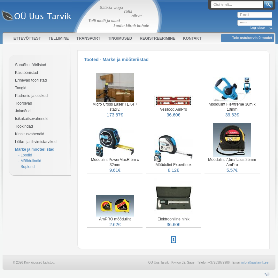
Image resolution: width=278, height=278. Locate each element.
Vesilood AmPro (173, 109)
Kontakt (192, 38)
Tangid (20, 88)
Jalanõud (23, 111)
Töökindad (24, 126)
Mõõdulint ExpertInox (174, 165)
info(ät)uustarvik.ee (254, 262)
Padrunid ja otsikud (31, 95)
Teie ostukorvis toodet (252, 38)
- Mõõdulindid (29, 161)
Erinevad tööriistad (31, 80)
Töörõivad (23, 103)
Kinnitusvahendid (29, 134)
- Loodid (25, 155)
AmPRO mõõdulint (115, 219)
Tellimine (59, 38)
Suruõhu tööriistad (30, 65)
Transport (88, 38)
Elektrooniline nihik (173, 219)
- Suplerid (26, 166)
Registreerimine (157, 38)
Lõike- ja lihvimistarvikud (36, 141)
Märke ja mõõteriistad (34, 149)
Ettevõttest (27, 38)
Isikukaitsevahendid (32, 118)
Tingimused (120, 38)
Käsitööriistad (26, 72)
